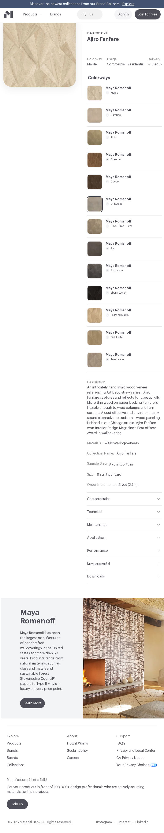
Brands (55, 14)
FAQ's (120, 743)
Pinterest (123, 822)
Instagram (104, 822)
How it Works (77, 743)
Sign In (123, 14)
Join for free (147, 14)
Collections (16, 765)
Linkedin (142, 822)
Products (30, 14)
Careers (73, 758)
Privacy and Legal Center (135, 750)
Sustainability (77, 750)
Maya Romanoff (97, 32)
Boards (12, 758)
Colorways (99, 78)
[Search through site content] (92, 14)
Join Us (17, 804)
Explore (128, 4)
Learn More (32, 703)
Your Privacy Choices (136, 765)
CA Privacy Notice (130, 758)
